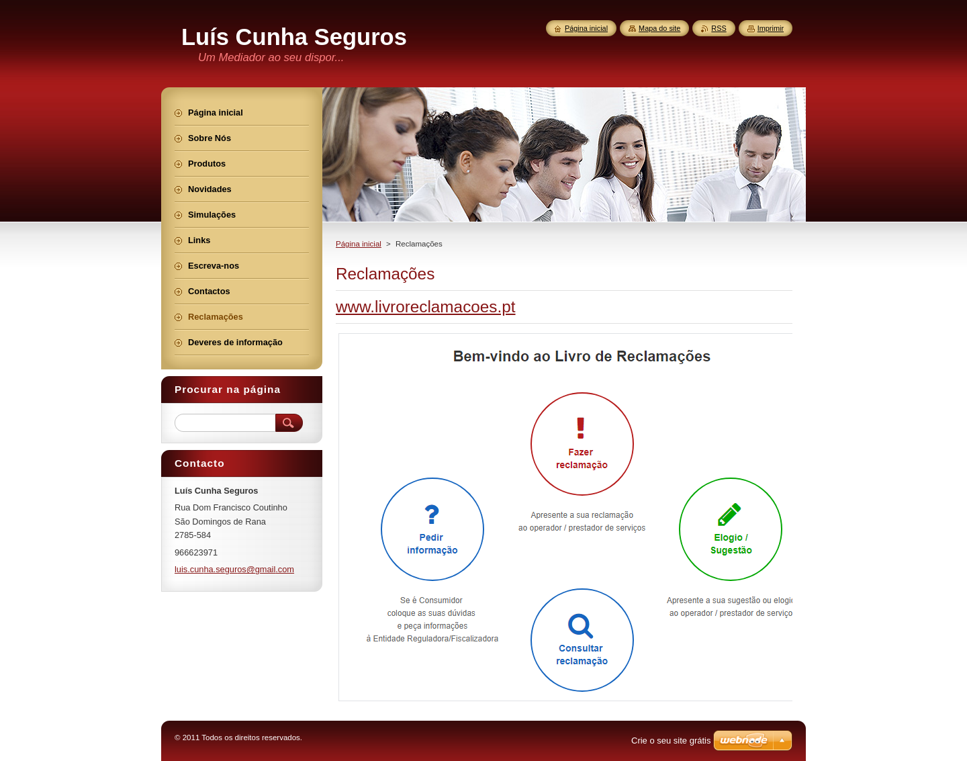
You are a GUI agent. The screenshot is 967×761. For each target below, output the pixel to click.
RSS (718, 28)
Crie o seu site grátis (671, 740)
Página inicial (358, 244)
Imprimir (770, 28)
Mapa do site (659, 28)
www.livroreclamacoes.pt (426, 307)
